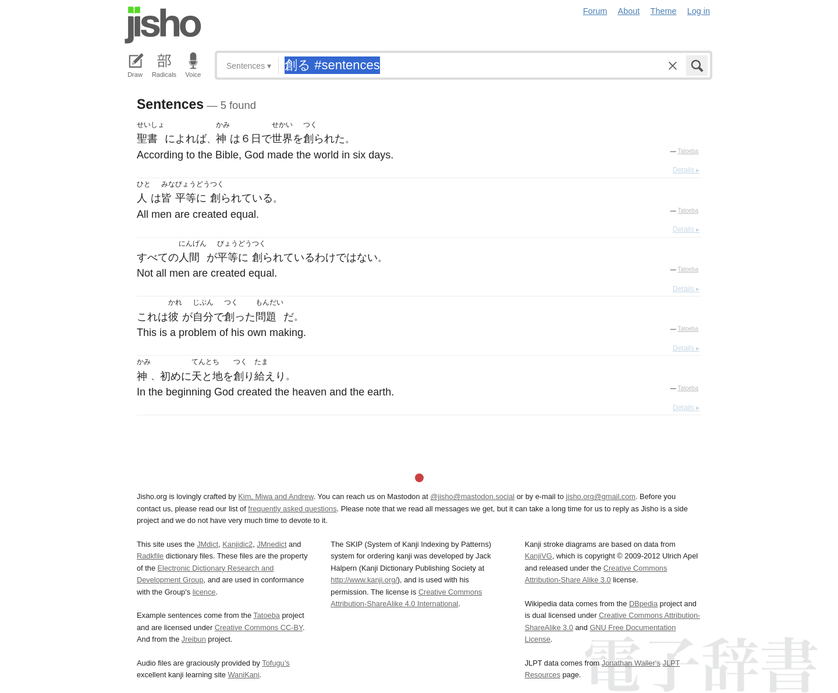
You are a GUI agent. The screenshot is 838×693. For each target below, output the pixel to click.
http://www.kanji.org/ (364, 579)
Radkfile (150, 555)
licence (204, 592)
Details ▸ (686, 170)
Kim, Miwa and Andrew (275, 496)
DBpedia (643, 603)
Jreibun (194, 639)
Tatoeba (687, 151)
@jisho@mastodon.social (472, 496)
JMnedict (271, 544)
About (629, 11)
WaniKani (244, 674)
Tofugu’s (275, 663)
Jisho (163, 25)
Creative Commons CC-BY (259, 627)
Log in (698, 11)
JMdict (207, 544)
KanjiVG (538, 555)
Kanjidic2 (237, 544)
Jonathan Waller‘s (631, 663)
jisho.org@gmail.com (600, 496)
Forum (595, 11)
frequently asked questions (292, 508)
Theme (664, 11)
